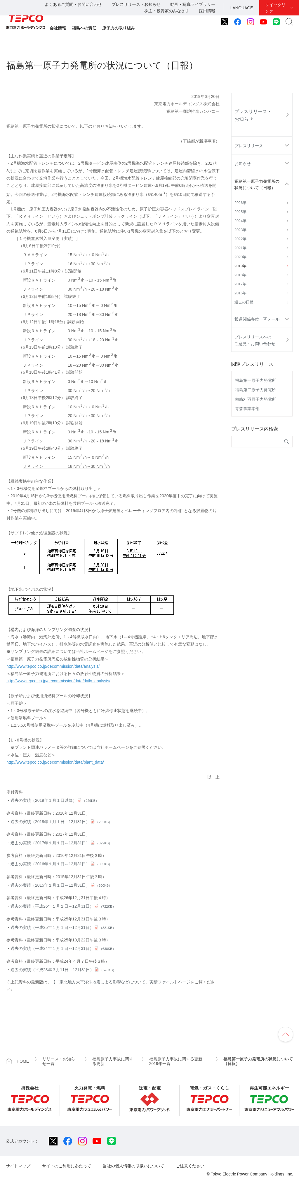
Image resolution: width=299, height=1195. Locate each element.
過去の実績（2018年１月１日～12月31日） (61, 821)
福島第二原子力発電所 (255, 389)
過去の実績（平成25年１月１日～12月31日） (63, 927)
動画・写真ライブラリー (192, 4)
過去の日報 (243, 302)
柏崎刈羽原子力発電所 (255, 399)
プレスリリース (248, 145)
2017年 (240, 284)
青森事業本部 (247, 408)
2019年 (240, 266)
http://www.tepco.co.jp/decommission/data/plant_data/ (55, 762)
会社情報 (58, 28)
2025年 (240, 212)
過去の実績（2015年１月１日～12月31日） (61, 885)
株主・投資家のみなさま (166, 10)
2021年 (240, 248)
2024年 (240, 221)
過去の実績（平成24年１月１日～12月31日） (63, 948)
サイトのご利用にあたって (66, 1166)
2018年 (240, 275)
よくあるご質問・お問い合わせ (73, 4)
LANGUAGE (241, 8)
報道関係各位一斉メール (256, 319)
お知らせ (242, 163)
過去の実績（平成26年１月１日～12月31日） (63, 906)
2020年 (240, 257)
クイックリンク (275, 7)
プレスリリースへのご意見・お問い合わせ (254, 340)
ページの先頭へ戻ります (285, 1034)
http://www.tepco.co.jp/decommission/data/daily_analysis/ (58, 681)
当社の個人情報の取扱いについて (133, 1166)
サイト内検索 (289, 22)
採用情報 (207, 10)
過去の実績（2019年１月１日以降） (55, 800)
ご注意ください (190, 1166)
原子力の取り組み (118, 28)
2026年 (240, 203)
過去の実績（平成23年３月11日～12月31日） (63, 969)
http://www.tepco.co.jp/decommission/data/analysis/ (53, 666)
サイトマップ (18, 1166)
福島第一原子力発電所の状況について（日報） (256, 184)
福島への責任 (84, 28)
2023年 (240, 230)
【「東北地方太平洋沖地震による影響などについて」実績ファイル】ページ (120, 982)
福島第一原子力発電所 (255, 380)
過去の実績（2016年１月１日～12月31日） (61, 864)
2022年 (240, 239)
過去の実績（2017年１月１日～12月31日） (61, 843)
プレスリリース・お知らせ (136, 4)
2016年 (240, 293)
